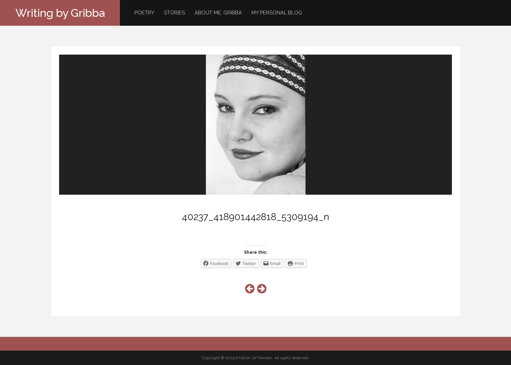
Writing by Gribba (60, 13)
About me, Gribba (218, 13)
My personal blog (277, 13)
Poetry (144, 13)
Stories (174, 13)
